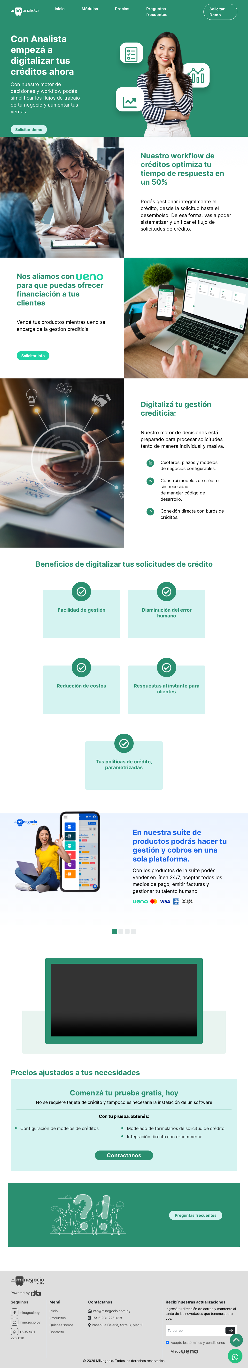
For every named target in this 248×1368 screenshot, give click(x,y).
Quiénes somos (61, 1325)
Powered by (26, 1293)
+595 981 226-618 (107, 1318)
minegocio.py (30, 1322)
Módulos (90, 8)
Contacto (56, 1332)
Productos (57, 1318)
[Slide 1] (114, 931)
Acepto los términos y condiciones (198, 1342)
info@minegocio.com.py (112, 1311)
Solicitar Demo (217, 12)
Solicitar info (33, 355)
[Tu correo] (195, 1330)
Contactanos (124, 1155)
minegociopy (29, 1312)
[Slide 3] (127, 931)
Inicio (60, 8)
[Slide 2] (120, 931)
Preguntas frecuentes (156, 11)
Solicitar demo (28, 129)
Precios (122, 8)
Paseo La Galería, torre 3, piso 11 (118, 1325)
